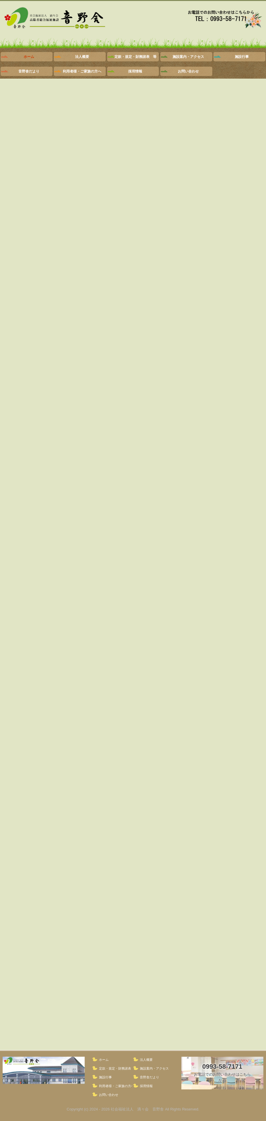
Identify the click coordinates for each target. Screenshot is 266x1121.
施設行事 (242, 57)
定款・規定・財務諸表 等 (135, 57)
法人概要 (82, 57)
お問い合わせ (188, 71)
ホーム (29, 57)
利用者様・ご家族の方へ (82, 71)
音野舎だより (28, 71)
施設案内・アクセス (188, 57)
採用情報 (135, 71)
